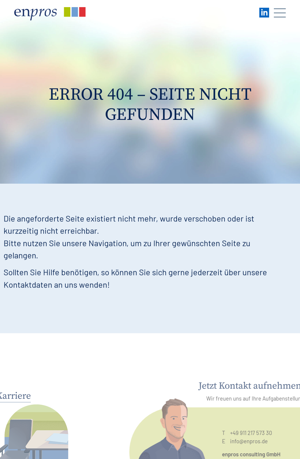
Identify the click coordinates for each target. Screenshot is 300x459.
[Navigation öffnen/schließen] (280, 13)
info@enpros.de (253, 441)
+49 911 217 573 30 (255, 432)
